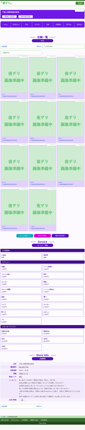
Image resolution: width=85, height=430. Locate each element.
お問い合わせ (5, 420)
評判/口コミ (16, 24)
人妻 (22, 400)
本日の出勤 (42, 236)
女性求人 (79, 24)
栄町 (20, 377)
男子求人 (68, 24)
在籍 (48, 24)
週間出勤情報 (59, 236)
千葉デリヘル (23, 373)
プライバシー (15, 420)
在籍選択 (4, 46)
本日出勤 (48, 46)
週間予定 (6, 53)
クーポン (37, 24)
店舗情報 (58, 24)
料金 (26, 24)
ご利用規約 (24, 420)
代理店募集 (44, 420)
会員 (80, 3)
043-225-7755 (23, 367)
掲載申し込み (34, 420)
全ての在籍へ (24, 236)
